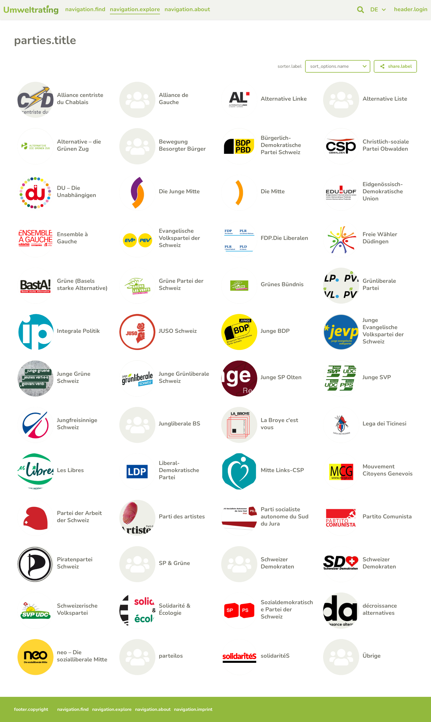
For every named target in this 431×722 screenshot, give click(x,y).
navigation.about (187, 9)
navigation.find (85, 9)
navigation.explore (135, 9)
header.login (411, 9)
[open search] (360, 9)
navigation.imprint (193, 709)
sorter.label (290, 66)
